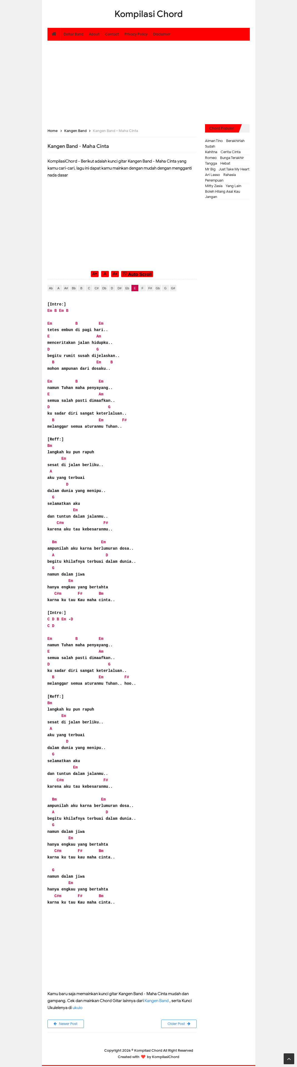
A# (66, 288)
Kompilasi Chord (148, 1051)
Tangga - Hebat (217, 163)
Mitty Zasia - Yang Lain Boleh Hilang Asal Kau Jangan (223, 191)
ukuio (78, 1007)
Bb (74, 288)
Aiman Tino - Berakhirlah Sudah (224, 143)
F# (150, 288)
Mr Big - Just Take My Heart (227, 169)
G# (173, 288)
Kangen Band (156, 1000)
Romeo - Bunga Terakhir (224, 157)
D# (119, 288)
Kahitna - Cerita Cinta (223, 152)
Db (104, 288)
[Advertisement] (149, 80)
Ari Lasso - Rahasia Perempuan (220, 177)
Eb (127, 288)
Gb (158, 288)
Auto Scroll (137, 274)
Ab (51, 288)
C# (97, 288)
